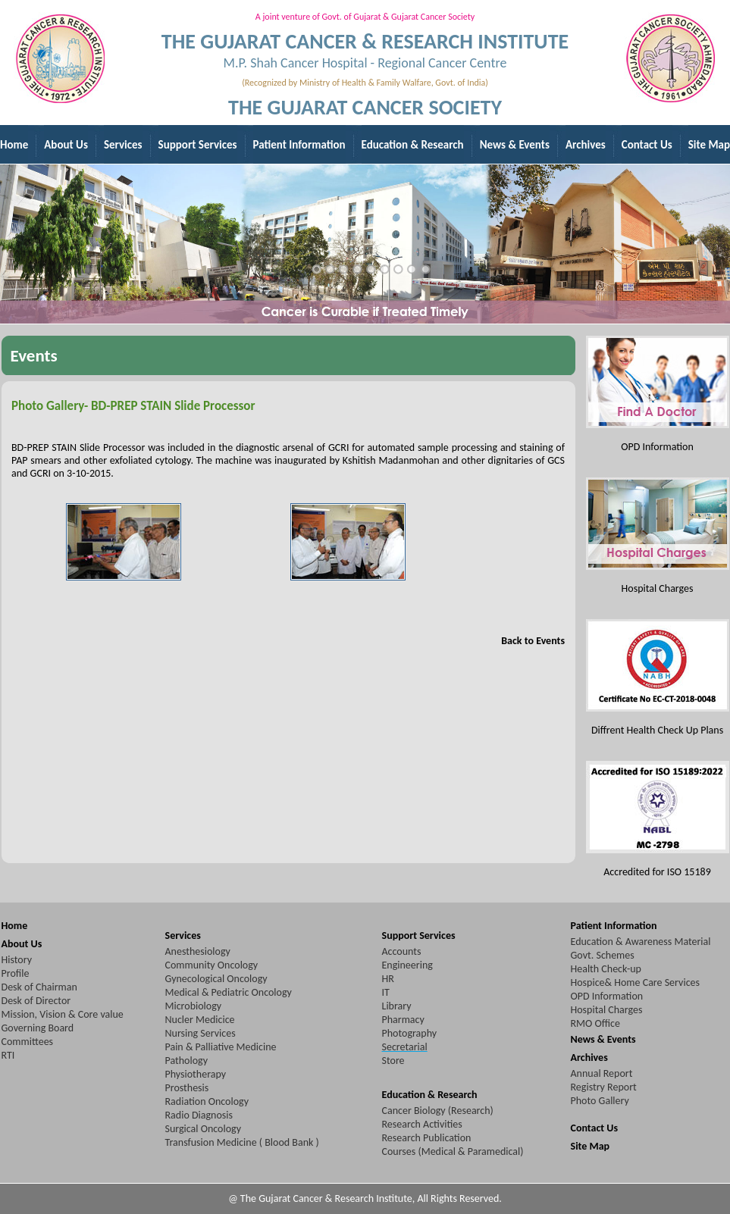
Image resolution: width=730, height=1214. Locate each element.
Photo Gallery (600, 1100)
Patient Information (614, 925)
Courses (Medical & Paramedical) (453, 1151)
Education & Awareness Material (641, 941)
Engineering (407, 965)
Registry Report (604, 1087)
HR (388, 978)
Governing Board (38, 1028)
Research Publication (427, 1137)
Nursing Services (200, 1033)
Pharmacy (403, 1019)
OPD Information (607, 996)
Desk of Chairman (39, 987)
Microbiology (193, 1006)
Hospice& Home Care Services (635, 982)
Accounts (401, 951)
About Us (22, 943)
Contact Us (595, 1128)
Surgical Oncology (203, 1128)
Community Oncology (211, 965)
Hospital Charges (607, 1009)
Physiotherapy (196, 1074)
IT (386, 992)
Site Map (590, 1146)
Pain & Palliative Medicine (221, 1046)
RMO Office (595, 1023)
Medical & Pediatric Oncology (228, 992)
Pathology (186, 1060)
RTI (8, 1055)
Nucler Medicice (200, 1019)
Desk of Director (36, 1000)
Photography (409, 1033)
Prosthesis (187, 1087)
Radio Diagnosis (199, 1115)
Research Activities (422, 1124)
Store (393, 1060)
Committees (28, 1041)
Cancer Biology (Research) (437, 1110)
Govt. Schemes (602, 955)
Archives (589, 1057)
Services (183, 935)
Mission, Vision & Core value (63, 1014)
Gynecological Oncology (216, 978)
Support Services (419, 935)
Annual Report (602, 1073)
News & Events (603, 1039)
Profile (16, 973)
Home (15, 925)
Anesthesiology (197, 951)
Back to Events (533, 640)
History (17, 959)
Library (397, 1006)
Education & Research (430, 1094)
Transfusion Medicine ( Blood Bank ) (242, 1142)
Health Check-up (606, 968)
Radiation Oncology (207, 1101)
